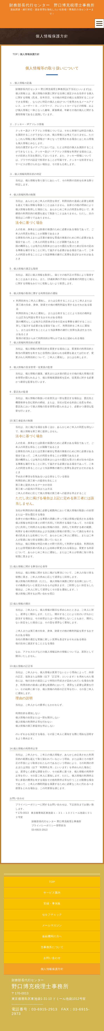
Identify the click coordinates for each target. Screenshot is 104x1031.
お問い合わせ (52, 957)
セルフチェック (52, 914)
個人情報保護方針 (52, 969)
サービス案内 (52, 892)
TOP (15, 54)
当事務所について (52, 947)
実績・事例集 (52, 903)
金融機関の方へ (52, 936)
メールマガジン (52, 925)
